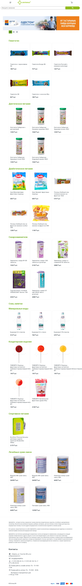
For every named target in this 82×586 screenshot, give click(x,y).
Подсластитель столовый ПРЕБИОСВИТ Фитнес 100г (19, 291)
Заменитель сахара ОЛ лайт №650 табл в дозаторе (39, 292)
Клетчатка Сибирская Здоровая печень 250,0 (61, 128)
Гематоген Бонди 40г (39, 64)
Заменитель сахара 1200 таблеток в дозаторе (40, 261)
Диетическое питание (19, 104)
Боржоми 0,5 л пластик (17, 332)
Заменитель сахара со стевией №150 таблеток (61, 261)
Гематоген (14, 41)
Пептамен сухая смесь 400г (41, 505)
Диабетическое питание (21, 169)
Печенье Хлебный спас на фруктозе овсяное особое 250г (18, 225)
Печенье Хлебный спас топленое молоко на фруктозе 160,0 (61, 194)
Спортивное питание (19, 414)
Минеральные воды (18, 308)
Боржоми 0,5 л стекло (39, 332)
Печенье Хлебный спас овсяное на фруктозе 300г (40, 225)
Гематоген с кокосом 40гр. (40, 94)
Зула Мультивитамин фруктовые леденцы (17, 193)
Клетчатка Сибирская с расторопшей (17, 128)
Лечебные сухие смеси (20, 452)
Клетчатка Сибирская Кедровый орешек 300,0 (40, 158)
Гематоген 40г (14, 94)
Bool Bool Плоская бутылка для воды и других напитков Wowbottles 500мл (19, 439)
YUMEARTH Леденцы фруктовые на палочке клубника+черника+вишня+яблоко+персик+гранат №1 (26, 367)
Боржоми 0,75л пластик (61, 332)
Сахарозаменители (18, 237)
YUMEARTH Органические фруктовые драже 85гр (40, 399)
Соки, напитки (15, 304)
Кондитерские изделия (20, 342)
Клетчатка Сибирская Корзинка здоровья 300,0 (40, 128)
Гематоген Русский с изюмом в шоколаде (60, 65)
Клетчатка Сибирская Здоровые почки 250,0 (17, 158)
